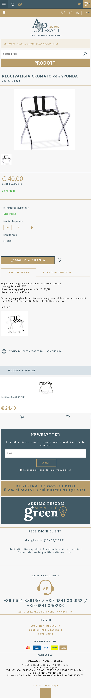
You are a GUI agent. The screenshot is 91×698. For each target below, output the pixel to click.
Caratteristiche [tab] (18, 272)
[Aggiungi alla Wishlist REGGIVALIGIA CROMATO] (68, 417)
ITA (85, 12)
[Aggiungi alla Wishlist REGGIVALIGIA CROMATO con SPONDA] (59, 260)
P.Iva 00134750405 (73, 675)
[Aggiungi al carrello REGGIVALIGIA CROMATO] (22, 417)
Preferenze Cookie (48, 675)
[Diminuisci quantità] (7, 227)
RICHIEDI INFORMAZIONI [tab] (57, 272)
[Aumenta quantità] (32, 227)
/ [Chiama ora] (45, 603)
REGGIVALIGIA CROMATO (13, 397)
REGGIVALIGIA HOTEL (47, 44)
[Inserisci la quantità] (19, 227)
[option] (44, 119)
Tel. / (41, 670)
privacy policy (62, 470)
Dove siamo (45, 634)
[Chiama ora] (12, 4)
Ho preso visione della (46, 470)
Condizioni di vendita (46, 626)
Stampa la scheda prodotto (26, 351)
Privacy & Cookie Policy (21, 675)
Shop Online (9, 44)
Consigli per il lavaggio (45, 630)
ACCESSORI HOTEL (26, 44)
